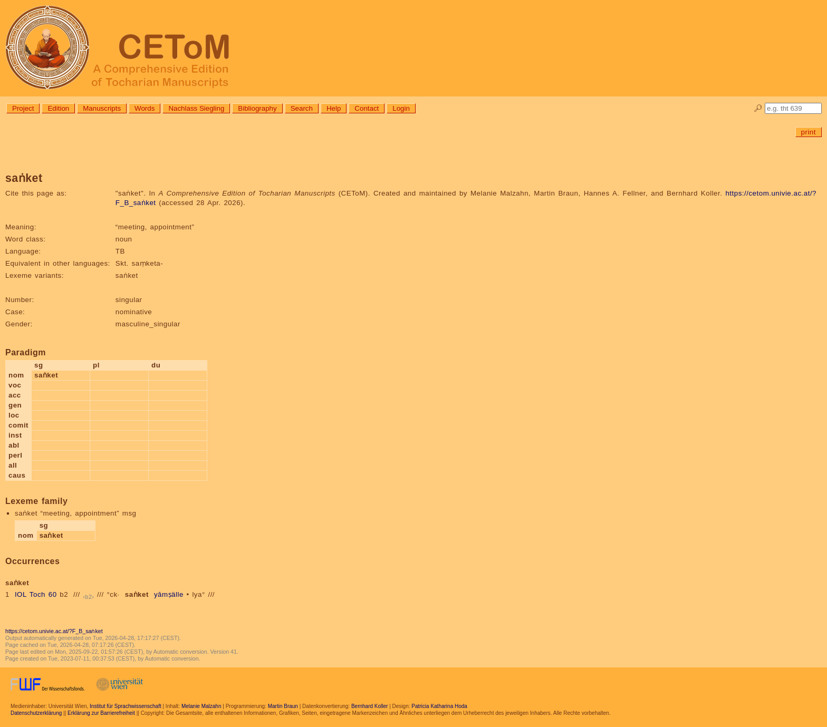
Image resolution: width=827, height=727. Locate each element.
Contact (366, 108)
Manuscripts (102, 108)
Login (401, 108)
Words (144, 108)
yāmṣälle (169, 594)
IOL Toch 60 (36, 594)
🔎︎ (758, 108)
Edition (58, 108)
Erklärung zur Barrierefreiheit (101, 713)
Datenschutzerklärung (36, 713)
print (808, 132)
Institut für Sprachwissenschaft (125, 706)
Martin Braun (283, 706)
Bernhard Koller (369, 706)
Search (302, 108)
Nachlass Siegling (196, 108)
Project (23, 108)
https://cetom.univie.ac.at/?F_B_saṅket (54, 631)
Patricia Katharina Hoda (439, 706)
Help (333, 108)
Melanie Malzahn (201, 706)
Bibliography (257, 108)
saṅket (137, 594)
